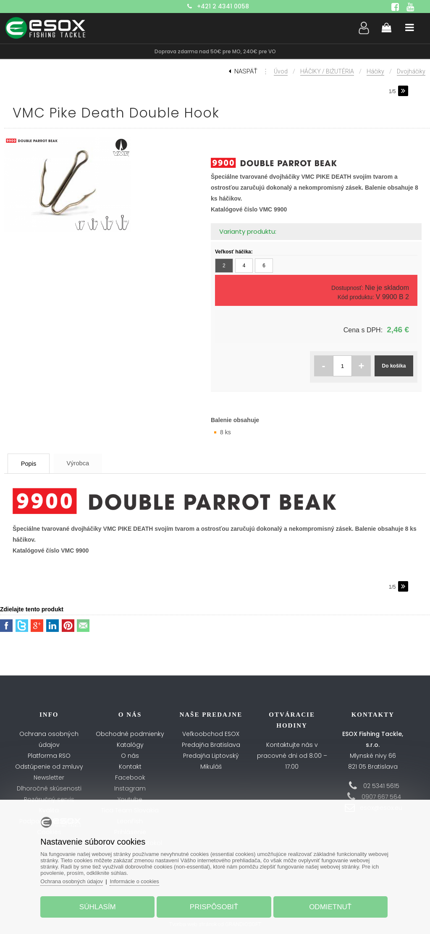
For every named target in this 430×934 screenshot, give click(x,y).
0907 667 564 (381, 797)
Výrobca (85, 463)
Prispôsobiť (214, 906)
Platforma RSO (49, 755)
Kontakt (130, 766)
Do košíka (394, 366)
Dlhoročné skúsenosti (49, 788)
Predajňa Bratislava (211, 745)
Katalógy (130, 745)
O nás (130, 755)
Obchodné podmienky (130, 734)
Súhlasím (99, 906)
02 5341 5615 (381, 786)
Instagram (130, 788)
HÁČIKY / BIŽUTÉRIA (327, 71)
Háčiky (375, 71)
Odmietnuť (328, 906)
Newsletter (49, 777)
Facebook (130, 777)
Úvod (281, 71)
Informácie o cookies (138, 880)
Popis (31, 463)
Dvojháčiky (411, 71)
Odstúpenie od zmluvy (49, 766)
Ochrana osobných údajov (74, 880)
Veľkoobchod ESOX (210, 734)
